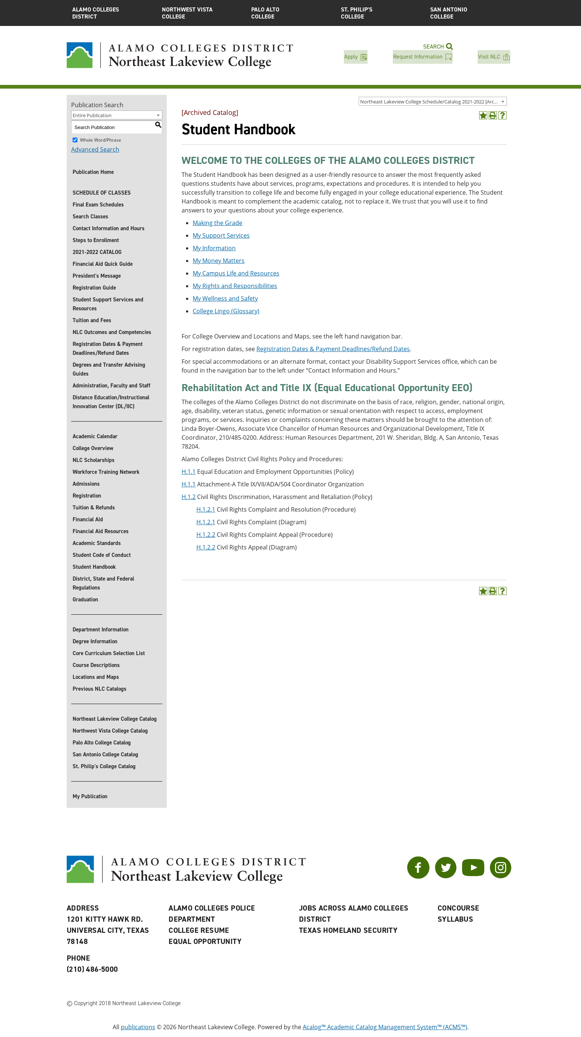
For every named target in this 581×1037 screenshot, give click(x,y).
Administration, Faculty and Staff (111, 385)
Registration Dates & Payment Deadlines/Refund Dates (108, 348)
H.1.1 (189, 472)
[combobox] (433, 101)
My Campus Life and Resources (236, 273)
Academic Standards (97, 543)
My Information (214, 248)
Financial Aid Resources (101, 531)
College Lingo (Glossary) (226, 311)
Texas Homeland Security (348, 930)
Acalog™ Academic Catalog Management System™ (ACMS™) (385, 1027)
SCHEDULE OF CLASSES (102, 192)
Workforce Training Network (106, 472)
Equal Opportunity (205, 941)
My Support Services (221, 235)
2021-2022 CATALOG (97, 252)
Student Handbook (94, 567)
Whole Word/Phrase (100, 140)
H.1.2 (189, 497)
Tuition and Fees (92, 320)
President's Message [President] (97, 276)
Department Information (101, 629)
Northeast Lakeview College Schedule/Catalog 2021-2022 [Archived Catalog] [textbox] (433, 101)
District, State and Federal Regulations (103, 583)
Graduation (85, 599)
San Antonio (469, 13)
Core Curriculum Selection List (109, 653)
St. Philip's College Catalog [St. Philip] (104, 766)
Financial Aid (88, 519)
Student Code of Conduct (102, 555)
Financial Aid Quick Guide (103, 264)
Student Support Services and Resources (108, 304)
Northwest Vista (201, 13)
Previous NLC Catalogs (99, 689)
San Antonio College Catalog (105, 754)
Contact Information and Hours (109, 228)
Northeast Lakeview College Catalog (115, 719)
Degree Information (95, 641)
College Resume (199, 930)
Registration (87, 495)
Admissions (86, 484)
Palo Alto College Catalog (102, 742)
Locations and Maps (96, 677)
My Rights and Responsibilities (235, 286)
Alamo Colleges (111, 13)
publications (138, 1027)
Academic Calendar (95, 436)
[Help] (502, 115)
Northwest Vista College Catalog (110, 730)
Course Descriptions (96, 665)
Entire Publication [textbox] (92, 115)
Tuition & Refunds (94, 507)
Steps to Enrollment (96, 240)
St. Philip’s (380, 13)
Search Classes (90, 216)
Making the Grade (217, 223)
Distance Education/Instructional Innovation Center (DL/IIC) (111, 402)
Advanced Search (95, 149)
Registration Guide (94, 287)
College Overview (93, 448)
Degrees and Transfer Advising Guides (109, 369)
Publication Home (93, 172)
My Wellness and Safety (225, 298)
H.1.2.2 (205, 535)
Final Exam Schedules (98, 204)
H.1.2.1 (205, 509)
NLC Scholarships (93, 460)
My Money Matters (219, 261)
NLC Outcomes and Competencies (112, 332)
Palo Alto (290, 13)
